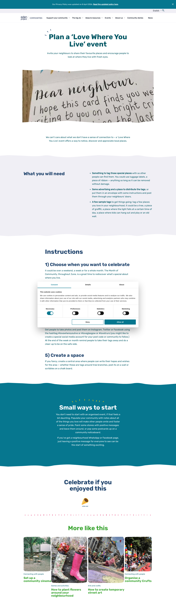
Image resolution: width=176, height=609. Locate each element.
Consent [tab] (54, 284)
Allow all (120, 322)
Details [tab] (88, 284)
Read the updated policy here (105, 4)
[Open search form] (163, 11)
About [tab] (121, 284)
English (156, 10)
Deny (88, 322)
